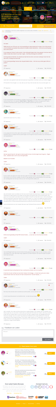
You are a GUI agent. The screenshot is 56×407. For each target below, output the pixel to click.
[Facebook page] (36, 386)
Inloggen (40, 30)
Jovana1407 (9, 372)
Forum (28, 8)
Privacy (24, 403)
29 (45, 353)
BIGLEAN (10, 92)
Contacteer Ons (18, 393)
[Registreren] (46, 3)
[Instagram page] (47, 386)
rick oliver (11, 125)
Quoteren (40, 68)
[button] (35, 356)
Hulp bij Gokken (31, 403)
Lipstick (46, 15)
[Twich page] (43, 386)
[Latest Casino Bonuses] (5, 3)
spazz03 (25, 19)
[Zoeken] (30, 26)
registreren (46, 30)
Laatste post (26, 17)
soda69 (10, 284)
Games (20, 8)
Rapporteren (7, 68)
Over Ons (9, 393)
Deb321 (10, 168)
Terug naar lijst (8, 26)
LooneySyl (11, 110)
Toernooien (44, 8)
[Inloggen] (51, 3)
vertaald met (48, 41)
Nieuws (52, 8)
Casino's (4, 8)
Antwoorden (48, 68)
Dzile (8, 351)
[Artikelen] (23, 3)
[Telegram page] (32, 386)
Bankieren (36, 8)
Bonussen (12, 8)
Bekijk (51, 353)
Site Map (38, 403)
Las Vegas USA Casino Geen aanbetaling (23, 356)
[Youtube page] (51, 386)
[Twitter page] (39, 386)
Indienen (49, 339)
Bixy (7, 361)
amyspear (11, 72)
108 (45, 373)
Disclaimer (18, 403)
